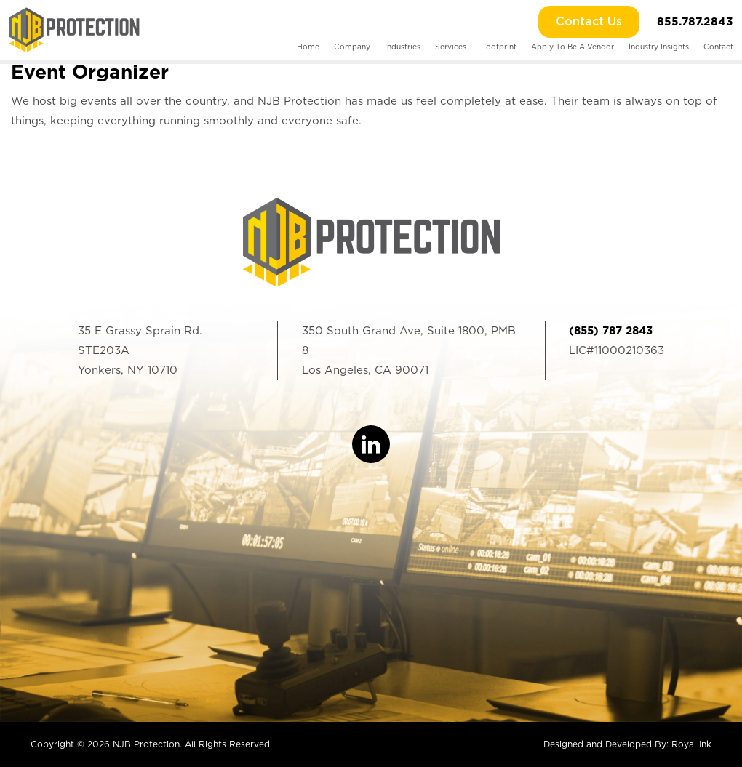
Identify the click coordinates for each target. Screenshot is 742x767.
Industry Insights (659, 46)
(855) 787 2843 (611, 330)
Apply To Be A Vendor (572, 46)
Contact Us (589, 22)
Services (450, 46)
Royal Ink (691, 744)
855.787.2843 (695, 21)
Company (352, 46)
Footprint (498, 46)
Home (308, 46)
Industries (402, 46)
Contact (718, 46)
